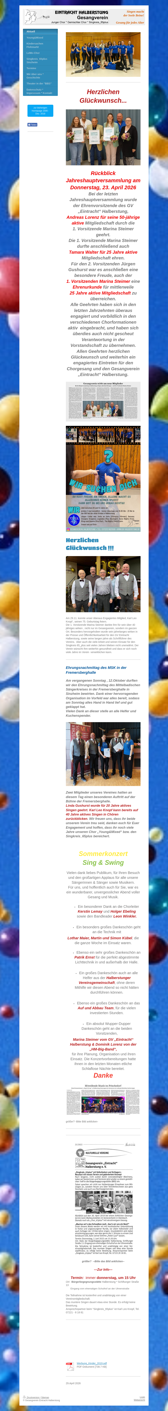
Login (142, 1397)
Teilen (32, 125)
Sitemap (45, 1397)
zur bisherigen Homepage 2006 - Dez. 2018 (40, 111)
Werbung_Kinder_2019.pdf (92, 1363)
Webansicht (139, 1400)
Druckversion (31, 1397)
